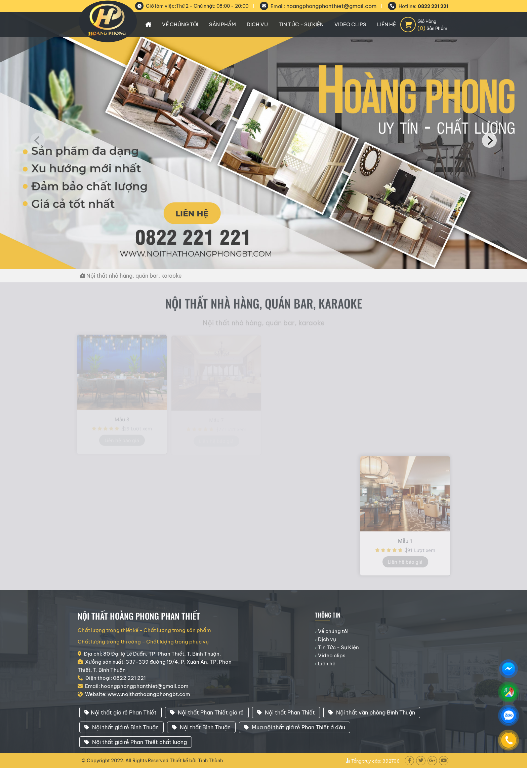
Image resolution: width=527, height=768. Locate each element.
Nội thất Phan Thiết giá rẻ (207, 712)
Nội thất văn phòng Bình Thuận (371, 712)
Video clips (350, 24)
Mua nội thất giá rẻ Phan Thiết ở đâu (294, 727)
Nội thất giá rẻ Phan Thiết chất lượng (135, 742)
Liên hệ (386, 24)
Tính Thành (210, 761)
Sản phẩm (222, 24)
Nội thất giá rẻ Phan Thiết (120, 712)
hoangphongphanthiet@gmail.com (331, 6)
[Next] (489, 140)
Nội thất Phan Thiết (286, 712)
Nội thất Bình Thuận (201, 727)
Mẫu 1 (405, 543)
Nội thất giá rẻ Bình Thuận (121, 727)
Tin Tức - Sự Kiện (301, 24)
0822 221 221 (433, 6)
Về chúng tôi (180, 24)
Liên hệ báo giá (405, 564)
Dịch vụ (257, 24)
